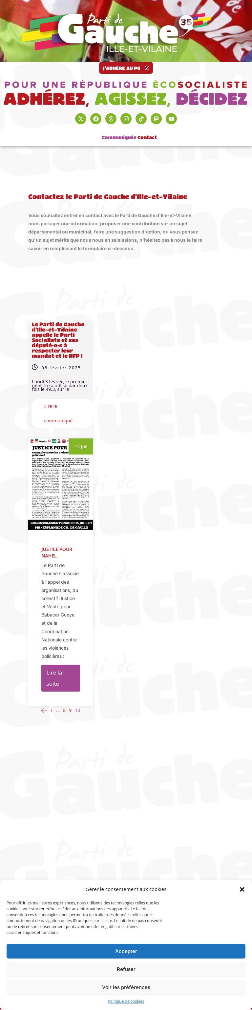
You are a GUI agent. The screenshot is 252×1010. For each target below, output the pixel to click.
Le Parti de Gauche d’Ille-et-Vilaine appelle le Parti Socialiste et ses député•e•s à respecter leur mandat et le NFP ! (58, 340)
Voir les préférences (126, 987)
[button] (242, 889)
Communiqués (119, 133)
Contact (147, 133)
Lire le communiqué (58, 413)
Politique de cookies (126, 1001)
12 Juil (80, 446)
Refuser (126, 969)
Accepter (126, 951)
